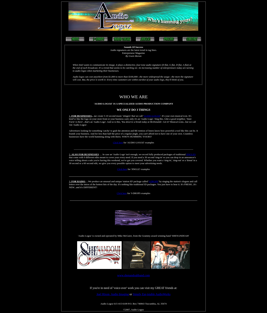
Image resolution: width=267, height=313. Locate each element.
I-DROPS (153, 181)
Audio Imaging (120, 294)
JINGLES (191, 154)
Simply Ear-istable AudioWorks (152, 294)
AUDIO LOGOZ (152, 116)
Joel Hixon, (103, 294)
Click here (118, 142)
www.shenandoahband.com (133, 275)
